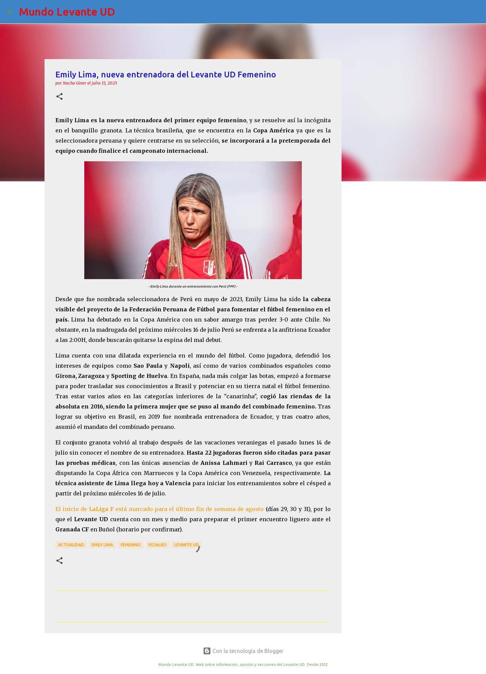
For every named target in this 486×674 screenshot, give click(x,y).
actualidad (71, 545)
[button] (59, 97)
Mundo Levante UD (67, 11)
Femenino (131, 545)
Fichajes (158, 545)
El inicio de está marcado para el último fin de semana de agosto (159, 509)
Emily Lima (102, 545)
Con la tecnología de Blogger (243, 651)
